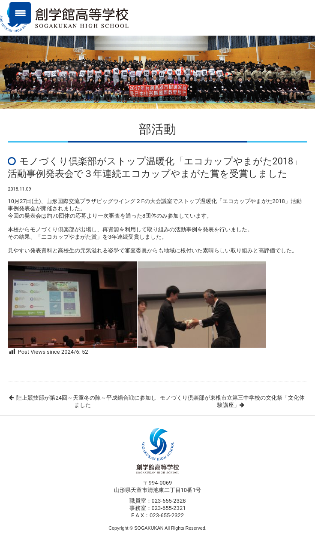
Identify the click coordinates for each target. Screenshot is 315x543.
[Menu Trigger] (20, 13)
